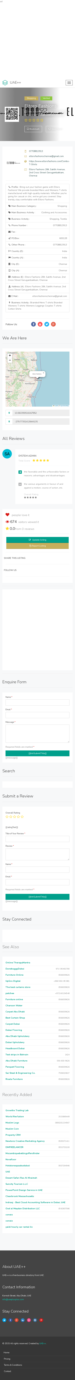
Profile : (37, 193)
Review (10, 846)
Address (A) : (37, 288)
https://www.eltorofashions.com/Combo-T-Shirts (49, 163)
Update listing (39, 539)
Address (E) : (37, 278)
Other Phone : (37, 244)
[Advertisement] (37, 40)
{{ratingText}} (12, 827)
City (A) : (37, 270)
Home (6, 1352)
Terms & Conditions (13, 1365)
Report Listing (39, 545)
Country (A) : (37, 257)
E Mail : (37, 296)
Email (9, 709)
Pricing (7, 1359)
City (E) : (37, 264)
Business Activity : (37, 219)
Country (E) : (37, 251)
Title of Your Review (15, 833)
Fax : (12, 231)
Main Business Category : (37, 206)
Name (9, 697)
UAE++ (42, 1343)
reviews (28, 529)
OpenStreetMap (64, 405)
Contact (7, 1371)
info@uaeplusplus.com (13, 1299)
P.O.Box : (37, 238)
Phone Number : (37, 225)
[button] (43, 373)
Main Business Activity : (37, 212)
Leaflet (55, 405)
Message (10, 722)
